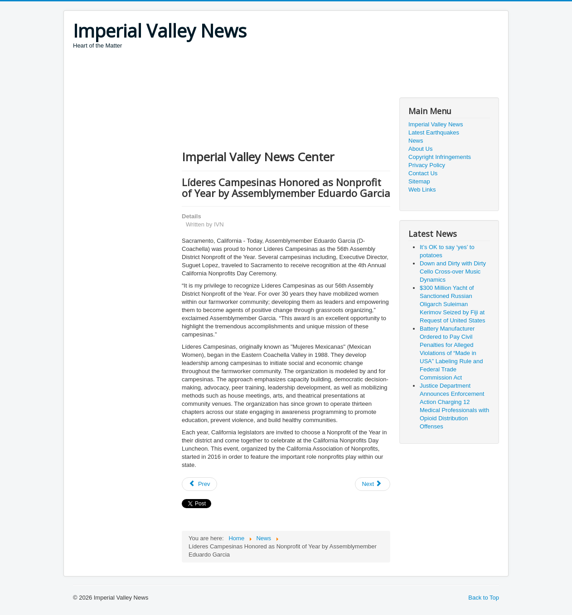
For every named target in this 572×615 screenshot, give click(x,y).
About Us (420, 148)
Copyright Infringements (439, 157)
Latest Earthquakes (433, 132)
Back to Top (483, 597)
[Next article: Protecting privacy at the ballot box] (372, 484)
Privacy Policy (426, 165)
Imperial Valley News (435, 124)
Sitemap (419, 181)
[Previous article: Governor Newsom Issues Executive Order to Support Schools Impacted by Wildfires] (199, 484)
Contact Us (422, 173)
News (415, 140)
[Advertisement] (238, 74)
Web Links (422, 189)
